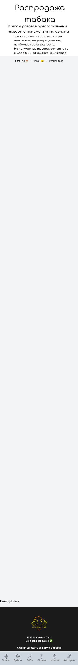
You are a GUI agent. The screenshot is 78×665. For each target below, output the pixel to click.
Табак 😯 (39, 61)
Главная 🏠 (21, 61)
